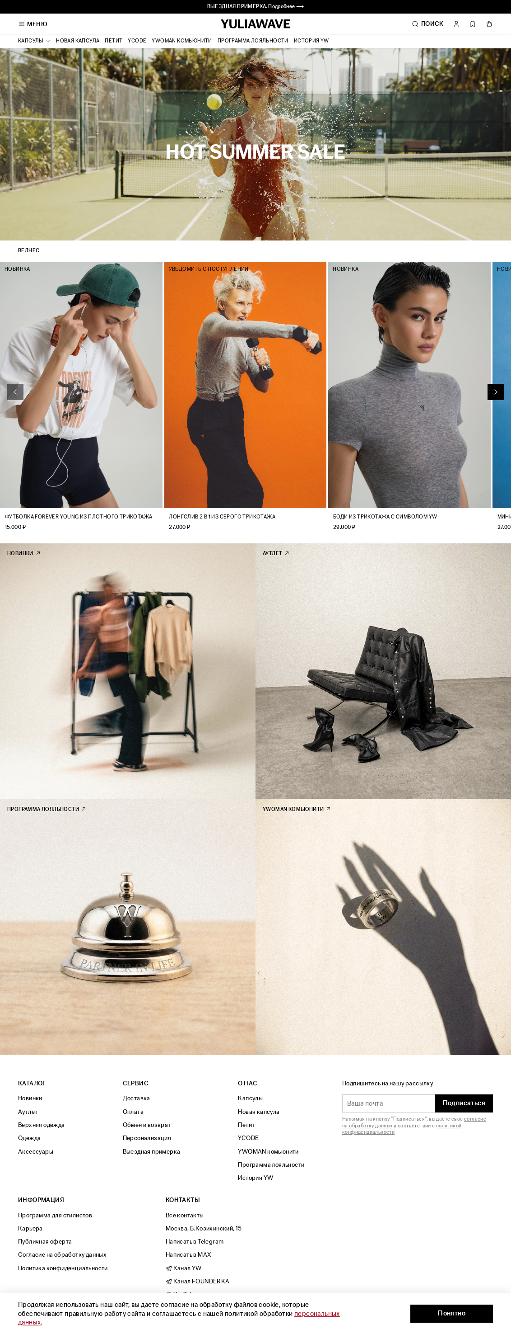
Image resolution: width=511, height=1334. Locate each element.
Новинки (30, 1099)
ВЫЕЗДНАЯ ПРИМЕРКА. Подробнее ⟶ (255, 6)
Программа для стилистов (55, 1215)
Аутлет (27, 1112)
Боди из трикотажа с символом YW (399, 526)
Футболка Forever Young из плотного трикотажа (79, 526)
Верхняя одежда (41, 1125)
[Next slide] (496, 397)
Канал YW (184, 1268)
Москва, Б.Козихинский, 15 (204, 1228)
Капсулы (250, 1099)
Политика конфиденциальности (63, 1268)
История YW (311, 41)
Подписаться (464, 1103)
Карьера (30, 1228)
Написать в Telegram (195, 1241)
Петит (113, 41)
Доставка (136, 1099)
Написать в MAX (188, 1255)
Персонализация (147, 1138)
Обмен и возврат (147, 1125)
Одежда (29, 1138)
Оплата (133, 1112)
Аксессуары (35, 1151)
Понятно (451, 1313)
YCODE (137, 41)
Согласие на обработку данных (62, 1255)
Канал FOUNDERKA (198, 1281)
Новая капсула (77, 41)
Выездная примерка (152, 1151)
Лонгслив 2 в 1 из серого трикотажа (229, 526)
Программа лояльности (253, 41)
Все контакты (185, 1215)
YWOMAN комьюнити (182, 41)
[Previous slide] (15, 397)
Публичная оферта (45, 1241)
